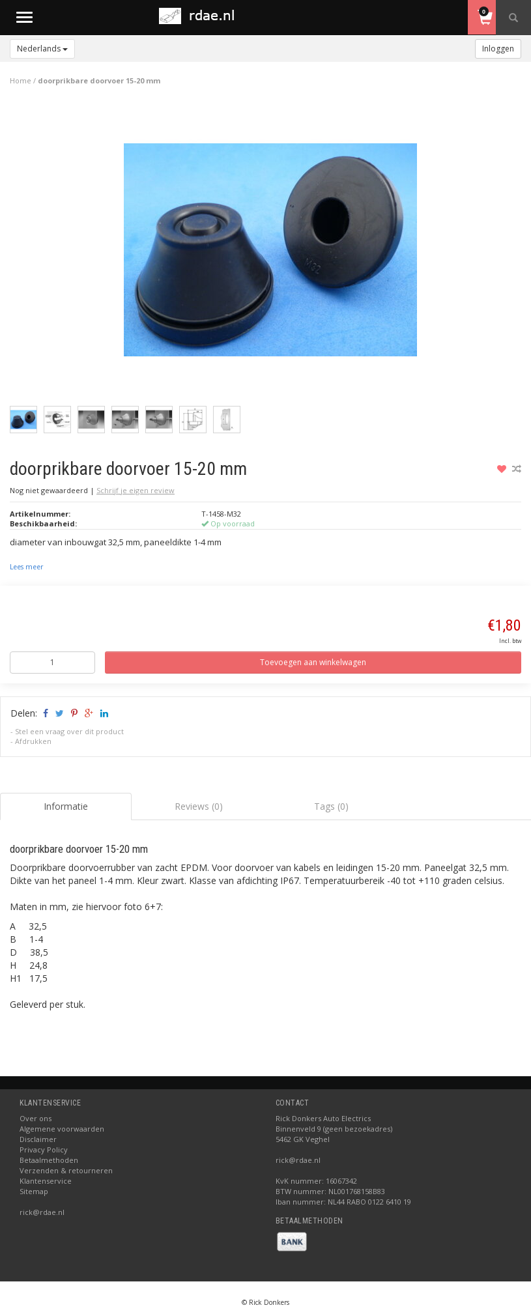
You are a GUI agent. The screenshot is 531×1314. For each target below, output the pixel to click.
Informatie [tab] (66, 806)
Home (20, 80)
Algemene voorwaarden (62, 1129)
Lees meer (26, 566)
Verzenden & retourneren (66, 1170)
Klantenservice (46, 1181)
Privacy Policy (44, 1149)
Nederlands (42, 48)
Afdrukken (33, 741)
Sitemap (34, 1191)
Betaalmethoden (49, 1160)
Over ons (35, 1118)
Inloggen (498, 48)
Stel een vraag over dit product (69, 731)
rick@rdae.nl (42, 1212)
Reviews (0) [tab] (199, 806)
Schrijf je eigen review (135, 490)
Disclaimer (38, 1139)
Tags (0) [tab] (331, 806)
